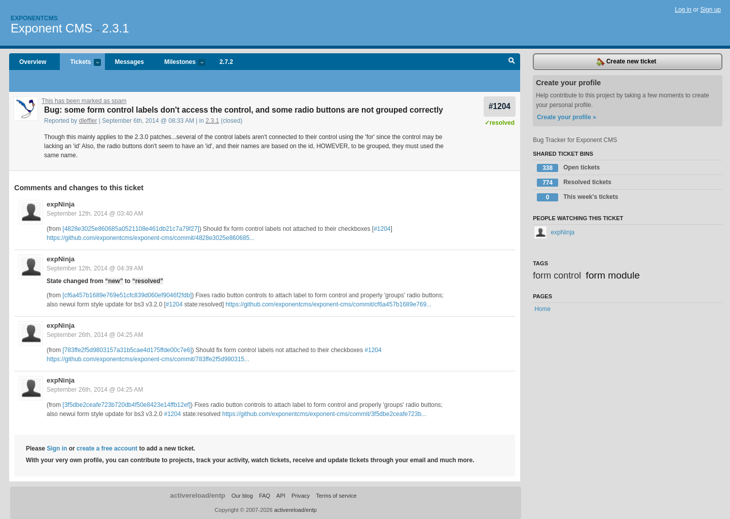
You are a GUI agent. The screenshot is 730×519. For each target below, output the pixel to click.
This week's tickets (577, 197)
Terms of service (336, 496)
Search (511, 62)
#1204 (499, 106)
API (280, 496)
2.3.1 (115, 28)
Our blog (241, 496)
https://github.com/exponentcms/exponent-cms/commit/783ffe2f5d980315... (148, 359)
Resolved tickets (574, 183)
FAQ (264, 496)
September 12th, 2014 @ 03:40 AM (95, 213)
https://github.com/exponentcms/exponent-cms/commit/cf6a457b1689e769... (328, 304)
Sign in (57, 448)
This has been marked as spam (84, 101)
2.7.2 (226, 61)
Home (542, 309)
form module (613, 275)
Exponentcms (34, 18)
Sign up (710, 9)
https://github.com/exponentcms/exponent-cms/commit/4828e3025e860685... (150, 237)
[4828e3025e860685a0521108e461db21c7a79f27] (130, 228)
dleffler (88, 120)
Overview (32, 61)
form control (557, 275)
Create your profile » (566, 117)
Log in (683, 9)
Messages (129, 61)
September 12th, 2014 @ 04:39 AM (95, 268)
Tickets (80, 62)
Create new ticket (626, 62)
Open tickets (568, 168)
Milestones (179, 62)
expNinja (61, 204)
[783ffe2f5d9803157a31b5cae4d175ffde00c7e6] (127, 350)
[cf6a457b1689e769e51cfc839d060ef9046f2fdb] (127, 295)
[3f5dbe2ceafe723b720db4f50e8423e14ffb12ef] (126, 404)
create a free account (107, 448)
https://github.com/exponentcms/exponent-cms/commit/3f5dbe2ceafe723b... (324, 414)
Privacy (300, 496)
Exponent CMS (51, 28)
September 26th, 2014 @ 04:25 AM (95, 334)
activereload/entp (198, 495)
